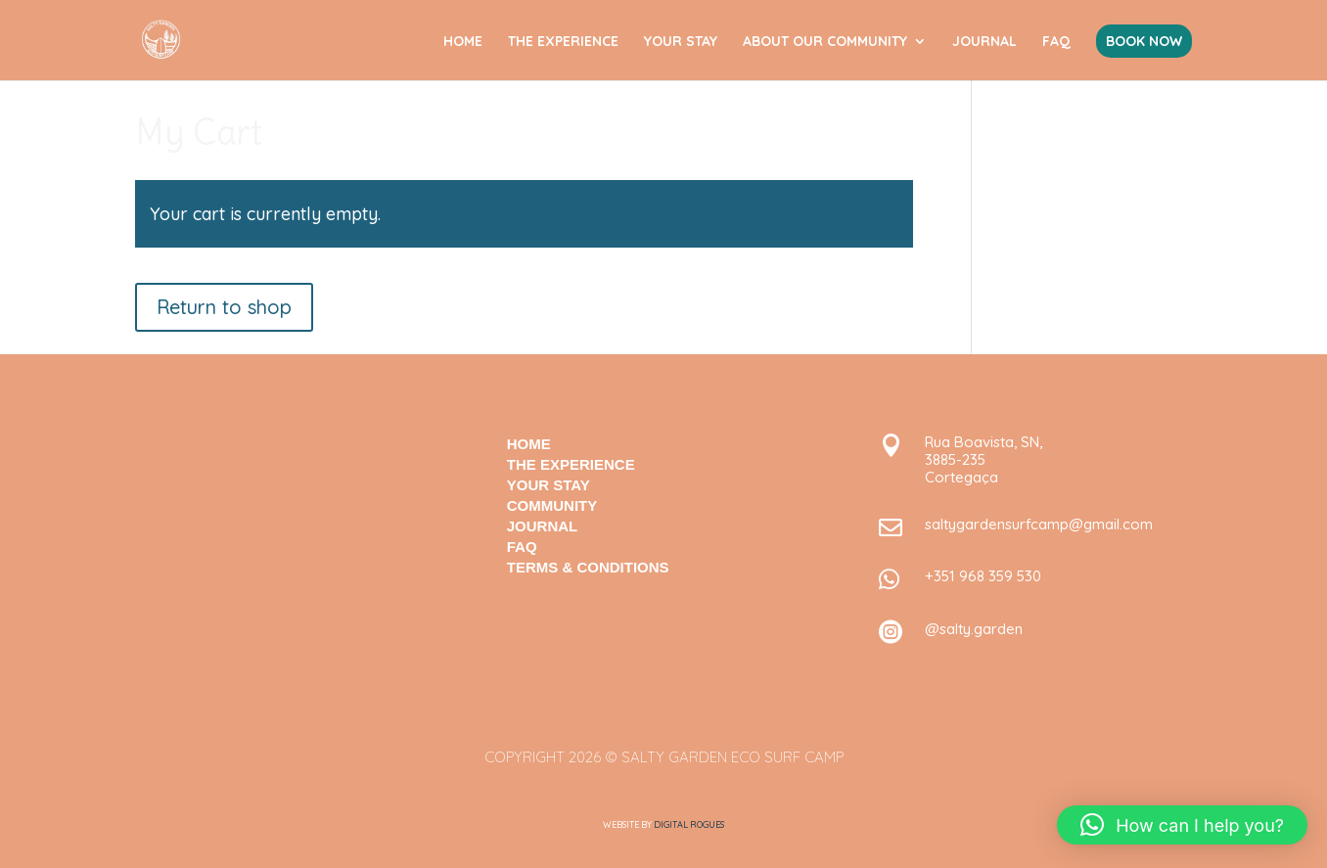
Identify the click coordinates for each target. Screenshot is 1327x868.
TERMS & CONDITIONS (588, 567)
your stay (548, 485)
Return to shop (224, 307)
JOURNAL (984, 42)
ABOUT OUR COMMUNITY (825, 42)
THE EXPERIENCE (563, 42)
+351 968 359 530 (983, 576)
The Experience (571, 464)
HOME (462, 42)
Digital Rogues (689, 824)
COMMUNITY (552, 505)
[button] (1182, 825)
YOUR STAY (680, 42)
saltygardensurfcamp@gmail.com (1039, 524)
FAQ (1056, 42)
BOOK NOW (1144, 41)
